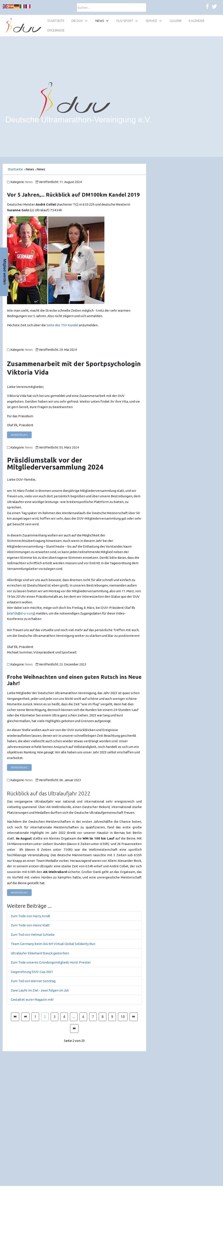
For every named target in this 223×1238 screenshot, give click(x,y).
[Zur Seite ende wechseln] (74, 1028)
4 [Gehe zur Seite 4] (64, 1017)
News (29, 182)
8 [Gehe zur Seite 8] (103, 1017)
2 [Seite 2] (45, 1017)
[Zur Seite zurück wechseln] (25, 1017)
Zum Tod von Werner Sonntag (33, 981)
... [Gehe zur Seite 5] (74, 1017)
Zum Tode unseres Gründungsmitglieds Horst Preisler (51, 962)
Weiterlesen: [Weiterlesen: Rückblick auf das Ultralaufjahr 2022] (19, 892)
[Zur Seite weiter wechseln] (134, 1017)
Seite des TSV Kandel (62, 325)
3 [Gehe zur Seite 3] (54, 1017)
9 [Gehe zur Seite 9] (112, 1017)
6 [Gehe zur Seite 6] (83, 1017)
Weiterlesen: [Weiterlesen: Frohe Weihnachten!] (19, 767)
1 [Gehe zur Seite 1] (35, 1017)
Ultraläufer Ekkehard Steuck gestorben (40, 953)
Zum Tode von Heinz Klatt (30, 925)
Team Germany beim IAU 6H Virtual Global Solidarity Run (53, 944)
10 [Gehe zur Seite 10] (123, 1017)
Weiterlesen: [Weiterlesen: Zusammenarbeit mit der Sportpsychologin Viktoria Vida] (19, 435)
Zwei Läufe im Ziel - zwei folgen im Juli (40, 990)
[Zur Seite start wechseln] (15, 1017)
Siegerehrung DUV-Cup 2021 (32, 972)
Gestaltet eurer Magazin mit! (32, 999)
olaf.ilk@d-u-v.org (21, 613)
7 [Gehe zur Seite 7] (93, 1017)
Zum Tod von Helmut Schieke (33, 934)
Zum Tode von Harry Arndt (30, 916)
